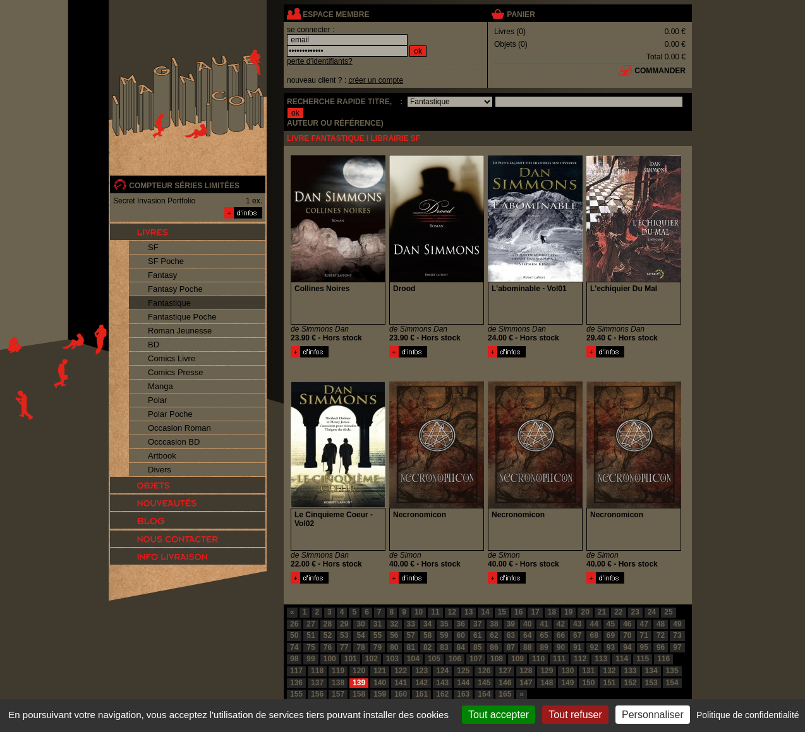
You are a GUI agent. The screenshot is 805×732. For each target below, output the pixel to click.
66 (561, 635)
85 (477, 647)
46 (627, 624)
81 (411, 647)
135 (672, 670)
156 (317, 694)
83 (444, 647)
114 (621, 658)
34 (427, 624)
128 (525, 670)
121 (379, 670)
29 (344, 624)
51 (310, 635)
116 (663, 658)
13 (468, 612)
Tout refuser (575, 714)
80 (394, 647)
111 (559, 658)
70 (627, 635)
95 (644, 647)
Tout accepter (498, 714)
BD (153, 344)
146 (505, 682)
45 (611, 624)
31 (377, 624)
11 (435, 612)
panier (521, 14)
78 (360, 647)
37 (477, 624)
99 (310, 658)
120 (359, 670)
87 (511, 647)
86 (494, 647)
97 (677, 647)
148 (546, 682)
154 (672, 682)
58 (427, 635)
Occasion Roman (179, 428)
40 (527, 624)
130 (567, 670)
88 (527, 647)
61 (477, 635)
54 (360, 635)
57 (411, 635)
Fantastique (169, 303)
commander (660, 70)
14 (485, 612)
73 (677, 635)
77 (344, 647)
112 (580, 658)
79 (377, 647)
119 (338, 670)
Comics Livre (171, 358)
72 (661, 635)
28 (328, 624)
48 (661, 624)
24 (652, 612)
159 (379, 694)
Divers (159, 469)
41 (544, 624)
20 (585, 612)
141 (400, 682)
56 (394, 635)
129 (546, 670)
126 (484, 670)
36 (461, 624)
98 (294, 658)
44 (594, 624)
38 (494, 624)
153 (651, 682)
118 (317, 670)
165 (505, 694)
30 (360, 624)
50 (294, 635)
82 (427, 647)
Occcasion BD (174, 442)
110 (538, 658)
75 (310, 647)
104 (413, 658)
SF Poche (166, 261)
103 (392, 658)
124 (442, 670)
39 (511, 624)
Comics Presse (175, 372)
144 (463, 682)
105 (434, 658)
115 (642, 658)
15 (502, 612)
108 (496, 658)
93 (611, 647)
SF (153, 247)
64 (527, 635)
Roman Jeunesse (180, 330)
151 (609, 682)
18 (552, 612)
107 (475, 658)
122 (400, 670)
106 (455, 658)
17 (535, 612)
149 (567, 682)
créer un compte (375, 80)
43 (577, 624)
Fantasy (162, 275)
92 (594, 647)
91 (577, 647)
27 (310, 624)
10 (419, 612)
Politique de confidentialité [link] (747, 715)
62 (494, 635)
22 (618, 612)
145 (484, 682)
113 (601, 658)
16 (518, 612)
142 (421, 682)
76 (328, 647)
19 (568, 612)
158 (359, 694)
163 (463, 694)
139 (359, 682)
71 (644, 635)
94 (627, 647)
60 (461, 635)
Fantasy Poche (175, 289)
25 (668, 612)
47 (644, 624)
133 (630, 670)
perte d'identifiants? (320, 61)
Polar (157, 400)
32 (394, 624)
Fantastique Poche (182, 316)
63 (511, 635)
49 (677, 624)
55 (377, 635)
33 (411, 624)
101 (350, 658)
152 (630, 682)
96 (661, 647)
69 (611, 635)
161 (421, 694)
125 (463, 670)
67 (577, 635)
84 (461, 647)
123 (421, 670)
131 (588, 670)
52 (328, 635)
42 (561, 624)
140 (379, 682)
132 (609, 670)
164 (484, 694)
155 (296, 694)
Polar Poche (170, 414)
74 (294, 647)
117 (296, 670)
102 (371, 658)
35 (444, 624)
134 (651, 670)
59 (444, 635)
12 (452, 612)
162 (442, 694)
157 (338, 694)
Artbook (162, 455)
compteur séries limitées (184, 185)
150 (588, 682)
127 (505, 670)
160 (400, 694)
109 (517, 658)
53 (344, 635)
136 (296, 682)
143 (442, 682)
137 (317, 682)
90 (561, 647)
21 (602, 612)
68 (594, 635)
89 (544, 647)
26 (294, 624)
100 (330, 658)
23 (635, 612)
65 (544, 635)
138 (338, 682)
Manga (160, 386)
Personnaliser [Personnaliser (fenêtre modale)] (653, 714)
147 (525, 682)
